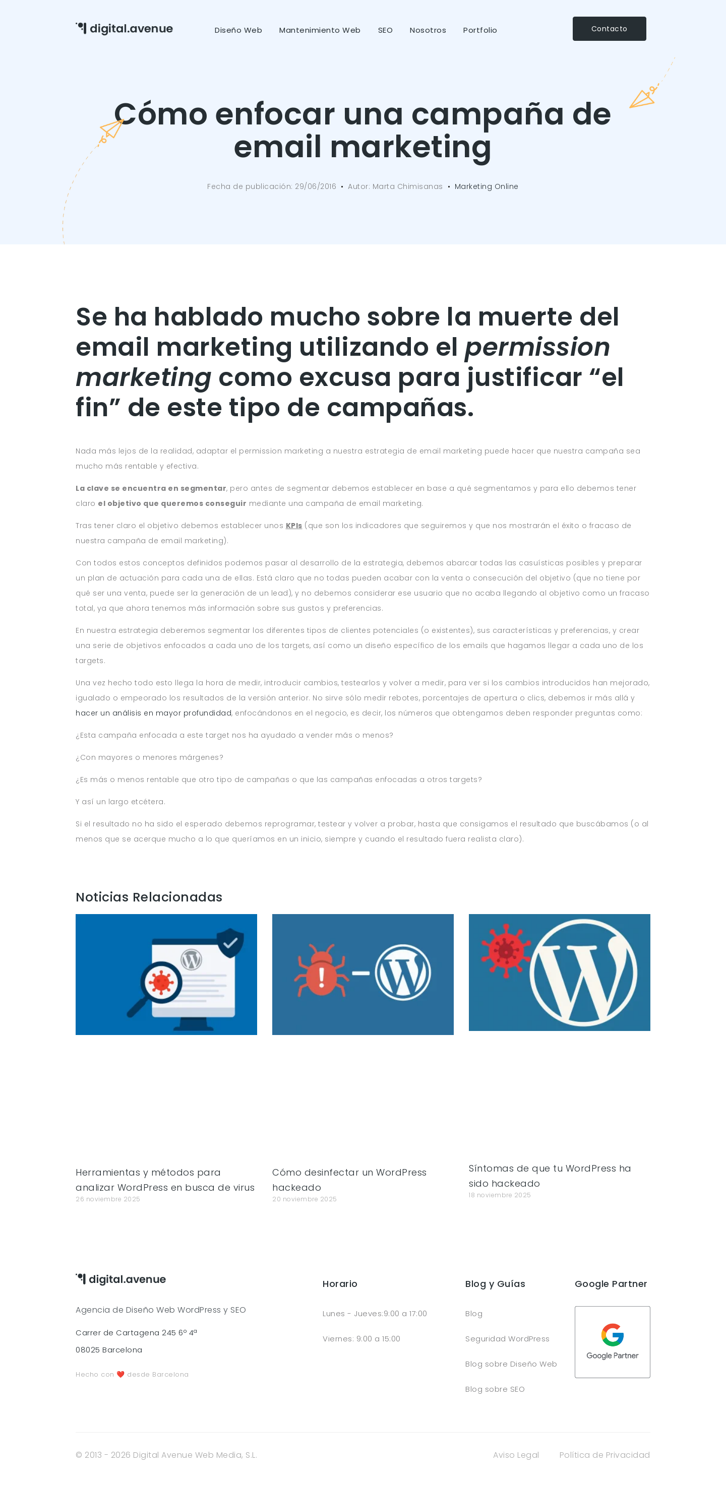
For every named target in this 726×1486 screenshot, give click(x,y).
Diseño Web (238, 30)
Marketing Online (487, 186)
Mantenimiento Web (320, 30)
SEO (385, 30)
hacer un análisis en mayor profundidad (153, 713)
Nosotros (428, 30)
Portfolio (480, 30)
